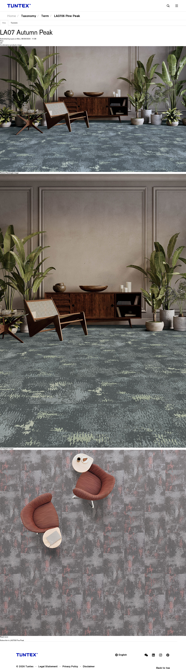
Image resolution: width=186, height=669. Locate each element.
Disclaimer (89, 666)
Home (11, 16)
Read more (4, 637)
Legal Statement (48, 666)
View (5, 24)
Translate (14, 23)
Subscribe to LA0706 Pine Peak (12, 640)
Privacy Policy (70, 666)
